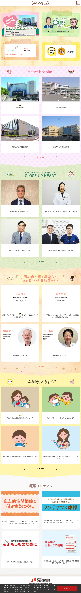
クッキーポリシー (15, 589)
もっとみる (40, 157)
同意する (67, 588)
